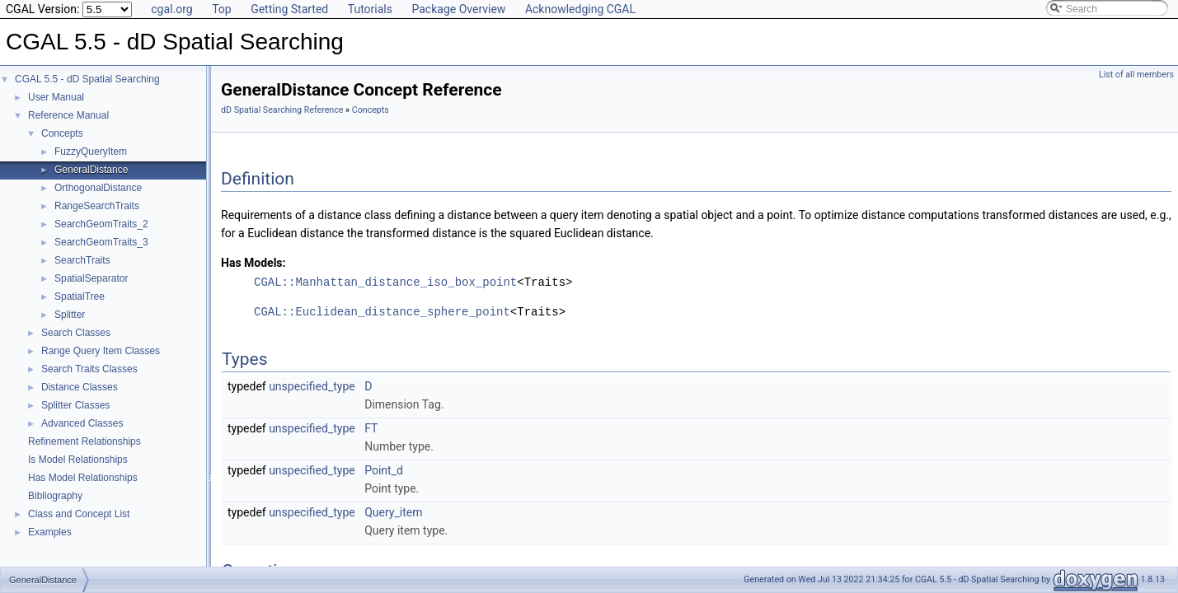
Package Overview (458, 9)
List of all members (1136, 74)
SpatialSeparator (91, 278)
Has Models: (253, 262)
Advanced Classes (82, 423)
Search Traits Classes (89, 369)
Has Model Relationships (83, 477)
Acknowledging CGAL (580, 9)
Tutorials (370, 9)
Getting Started (289, 9)
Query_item (393, 512)
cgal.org (171, 9)
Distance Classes (79, 387)
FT (371, 428)
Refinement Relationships (84, 441)
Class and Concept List (78, 514)
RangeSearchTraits (96, 206)
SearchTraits (82, 260)
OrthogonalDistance (98, 188)
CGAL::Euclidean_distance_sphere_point (382, 312)
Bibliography (55, 496)
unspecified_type (312, 386)
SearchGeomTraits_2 (101, 224)
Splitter (69, 314)
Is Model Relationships (78, 459)
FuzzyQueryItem (90, 151)
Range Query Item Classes (100, 351)
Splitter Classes (75, 405)
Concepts (62, 133)
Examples (50, 532)
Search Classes (75, 333)
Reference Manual (68, 115)
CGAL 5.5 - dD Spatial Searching (87, 79)
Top (222, 9)
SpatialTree (79, 296)
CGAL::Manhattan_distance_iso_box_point (385, 282)
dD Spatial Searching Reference (282, 110)
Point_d (383, 470)
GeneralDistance (91, 169)
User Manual (56, 97)
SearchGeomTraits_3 (101, 242)
